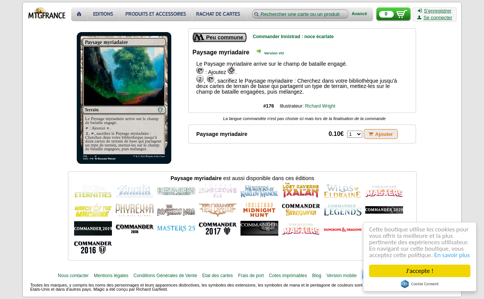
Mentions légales (111, 275)
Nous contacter (73, 275)
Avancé (359, 14)
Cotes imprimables (288, 275)
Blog (316, 275)
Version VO (274, 53)
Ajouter (381, 134)
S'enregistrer (434, 11)
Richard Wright (320, 106)
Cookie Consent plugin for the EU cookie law (420, 284)
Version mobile (341, 275)
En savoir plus (452, 255)
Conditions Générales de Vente (165, 275)
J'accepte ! (419, 271)
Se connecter (434, 17)
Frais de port (251, 275)
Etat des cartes (217, 275)
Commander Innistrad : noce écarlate (293, 36)
